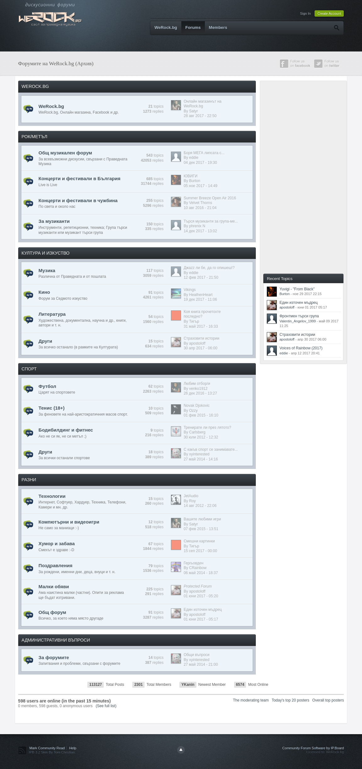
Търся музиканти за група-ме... (211, 221)
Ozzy (193, 410)
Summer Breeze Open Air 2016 (210, 198)
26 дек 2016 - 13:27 (200, 393)
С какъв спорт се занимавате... (211, 449)
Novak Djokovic (197, 405)
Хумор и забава (57, 543)
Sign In (305, 13)
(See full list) (106, 706)
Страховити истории (201, 338)
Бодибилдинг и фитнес (66, 430)
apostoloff (197, 343)
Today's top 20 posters (291, 700)
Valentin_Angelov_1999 (297, 321)
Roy (192, 501)
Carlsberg (197, 432)
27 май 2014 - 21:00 (201, 664)
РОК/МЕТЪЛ (34, 136)
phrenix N (197, 226)
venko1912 (198, 388)
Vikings (189, 290)
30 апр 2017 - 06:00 (200, 348)
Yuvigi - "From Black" (297, 289)
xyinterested (199, 454)
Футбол (47, 386)
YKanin (187, 684)
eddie (193, 157)
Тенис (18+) (52, 408)
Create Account (329, 13)
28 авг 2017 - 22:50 (200, 116)
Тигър (194, 321)
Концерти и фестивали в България (80, 178)
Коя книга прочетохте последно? (202, 314)
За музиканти (54, 221)
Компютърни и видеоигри (69, 521)
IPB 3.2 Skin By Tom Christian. (52, 752)
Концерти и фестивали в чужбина (78, 200)
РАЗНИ (29, 479)
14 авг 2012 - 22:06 (200, 505)
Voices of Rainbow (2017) (300, 348)
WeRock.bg (165, 27)
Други (45, 341)
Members (218, 27)
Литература (52, 314)
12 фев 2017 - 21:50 (201, 277)
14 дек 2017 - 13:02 (200, 231)
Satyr (193, 111)
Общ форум (52, 612)
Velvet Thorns (200, 203)
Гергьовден (193, 563)
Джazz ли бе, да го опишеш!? (209, 268)
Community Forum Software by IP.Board (313, 748)
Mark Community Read (47, 748)
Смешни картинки (199, 541)
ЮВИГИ (190, 176)
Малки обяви (54, 586)
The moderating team (251, 700)
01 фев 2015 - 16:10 (201, 415)
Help (72, 748)
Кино (44, 292)
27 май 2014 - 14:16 (201, 459)
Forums (193, 27)
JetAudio (191, 496)
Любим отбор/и (197, 383)
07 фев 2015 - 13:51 (201, 529)
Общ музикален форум (65, 152)
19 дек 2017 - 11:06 (200, 299)
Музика (47, 270)
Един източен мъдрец (203, 609)
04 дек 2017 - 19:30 (200, 162)
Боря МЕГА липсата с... (204, 153)
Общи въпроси (196, 655)
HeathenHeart (201, 295)
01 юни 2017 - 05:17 (201, 619)
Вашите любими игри (202, 519)
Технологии (52, 496)
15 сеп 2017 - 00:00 (200, 551)
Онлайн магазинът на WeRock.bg (202, 104)
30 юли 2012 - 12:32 (201, 437)
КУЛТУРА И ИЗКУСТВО (46, 252)
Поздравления (56, 565)
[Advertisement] (309, 177)
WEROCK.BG (35, 86)
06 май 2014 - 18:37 (201, 573)
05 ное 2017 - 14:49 (200, 186)
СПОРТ (29, 368)
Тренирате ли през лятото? (207, 427)
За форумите (54, 657)
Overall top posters (328, 700)
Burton (194, 181)
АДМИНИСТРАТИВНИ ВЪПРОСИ (56, 640)
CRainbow (197, 568)
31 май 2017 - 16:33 (201, 326)
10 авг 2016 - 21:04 (200, 208)
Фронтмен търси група (299, 316)
